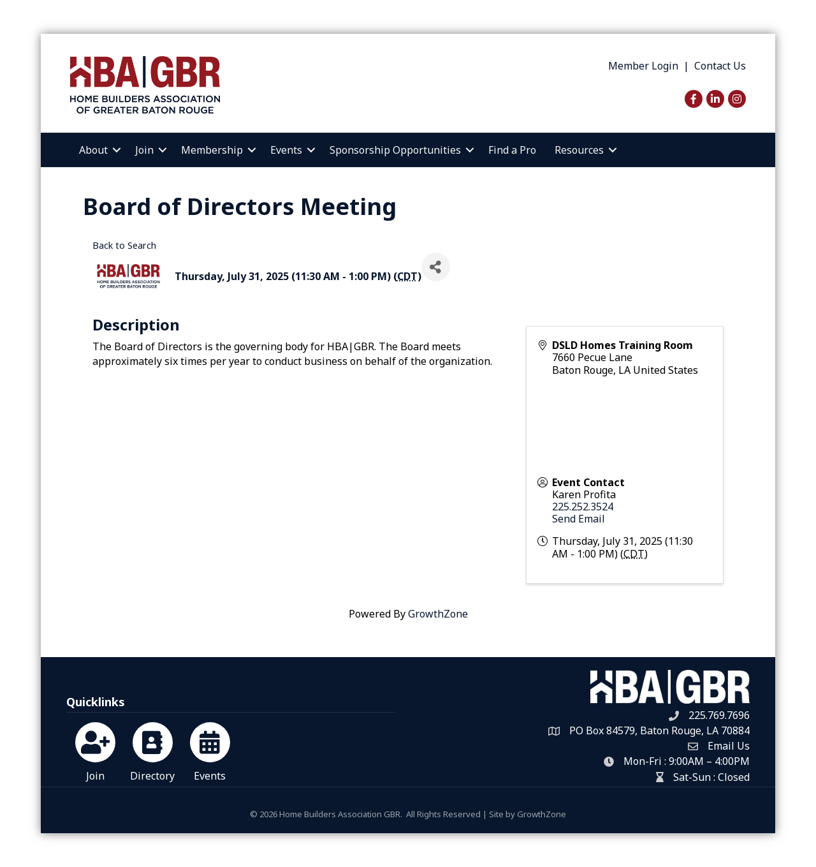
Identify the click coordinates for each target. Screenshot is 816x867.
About (93, 150)
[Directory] (152, 749)
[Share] (435, 267)
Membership (212, 150)
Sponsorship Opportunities (395, 150)
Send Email (578, 519)
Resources (579, 150)
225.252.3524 (582, 507)
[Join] (95, 749)
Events (286, 150)
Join (144, 150)
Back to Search (124, 245)
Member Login (643, 66)
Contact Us (720, 66)
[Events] (210, 749)
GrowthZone (438, 614)
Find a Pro (512, 150)
